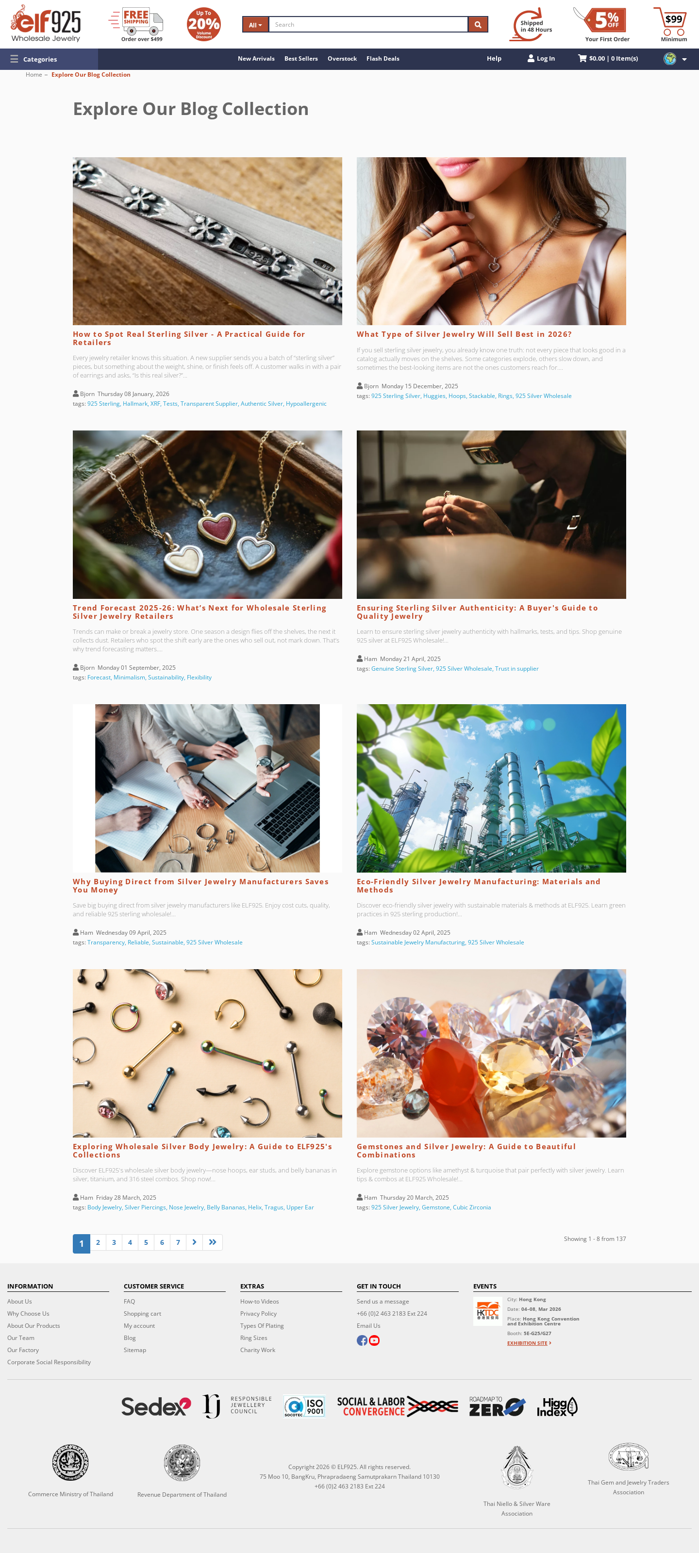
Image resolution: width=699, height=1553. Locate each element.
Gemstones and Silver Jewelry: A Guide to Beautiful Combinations (466, 1150)
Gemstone (436, 1207)
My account (139, 1326)
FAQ (129, 1301)
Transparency (106, 942)
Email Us (369, 1326)
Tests (170, 403)
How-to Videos (259, 1301)
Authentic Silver (262, 403)
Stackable (482, 396)
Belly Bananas (226, 1207)
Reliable (138, 942)
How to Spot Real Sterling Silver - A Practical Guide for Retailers (189, 338)
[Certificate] (237, 1406)
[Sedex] (156, 1406)
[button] (49, 59)
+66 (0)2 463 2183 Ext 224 (392, 1313)
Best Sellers (301, 58)
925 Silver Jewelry (395, 1207)
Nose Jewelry (186, 1207)
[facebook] (362, 1341)
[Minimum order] (670, 24)
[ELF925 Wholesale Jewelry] (46, 23)
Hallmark (135, 403)
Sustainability (166, 677)
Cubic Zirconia (472, 1207)
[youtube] (374, 1341)
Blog (130, 1338)
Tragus (274, 1207)
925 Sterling (103, 403)
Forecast (99, 677)
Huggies (434, 396)
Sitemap (135, 1350)
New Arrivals (256, 58)
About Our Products (33, 1326)
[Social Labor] (398, 1406)
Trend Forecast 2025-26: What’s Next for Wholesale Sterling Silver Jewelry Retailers (199, 612)
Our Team (20, 1338)
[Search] (368, 24)
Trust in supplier (517, 668)
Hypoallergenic (306, 403)
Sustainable (167, 942)
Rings (505, 396)
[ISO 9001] (304, 1406)
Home (34, 74)
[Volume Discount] (204, 24)
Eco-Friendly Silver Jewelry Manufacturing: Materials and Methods (479, 885)
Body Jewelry (104, 1207)
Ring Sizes (253, 1338)
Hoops (457, 396)
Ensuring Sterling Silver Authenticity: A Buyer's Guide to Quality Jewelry (477, 612)
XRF (155, 403)
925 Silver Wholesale (544, 396)
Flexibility (199, 677)
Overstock (342, 58)
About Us (19, 1301)
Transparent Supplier (209, 403)
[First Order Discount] (601, 24)
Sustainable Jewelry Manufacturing (418, 942)
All (255, 25)
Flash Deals (382, 58)
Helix (255, 1207)
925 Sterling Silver (395, 396)
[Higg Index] (557, 1406)
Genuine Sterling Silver (402, 668)
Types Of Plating (262, 1326)
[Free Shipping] (135, 24)
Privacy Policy (258, 1313)
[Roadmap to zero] (498, 1406)
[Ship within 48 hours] (530, 24)
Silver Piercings (145, 1207)
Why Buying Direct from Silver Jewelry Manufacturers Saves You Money (201, 885)
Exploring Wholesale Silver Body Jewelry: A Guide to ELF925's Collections (202, 1150)
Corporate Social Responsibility (49, 1362)
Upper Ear (300, 1207)
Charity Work (257, 1350)
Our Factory (23, 1350)
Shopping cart (142, 1313)
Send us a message (383, 1301)
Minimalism (129, 677)
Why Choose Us (28, 1313)
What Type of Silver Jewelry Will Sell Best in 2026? (464, 334)
